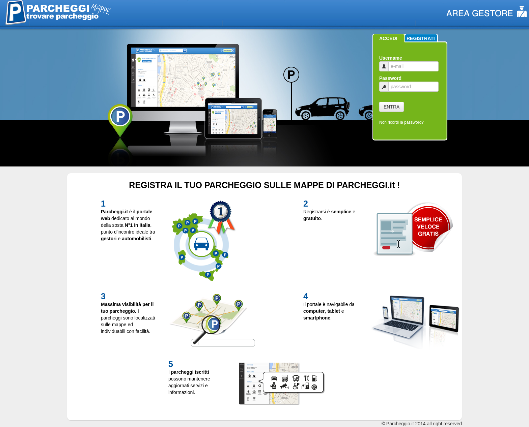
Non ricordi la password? (401, 122)
